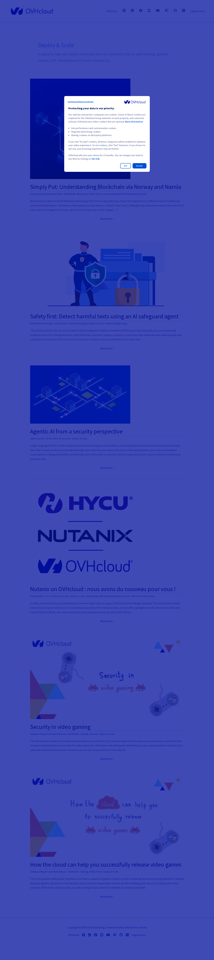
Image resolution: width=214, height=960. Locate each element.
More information (134, 121)
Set (125, 165)
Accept (139, 165)
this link (95, 158)
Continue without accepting (80, 101)
